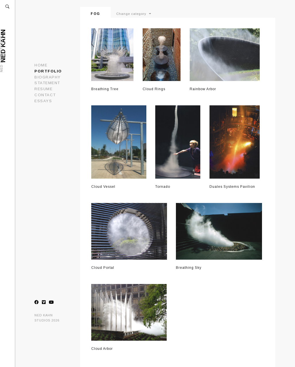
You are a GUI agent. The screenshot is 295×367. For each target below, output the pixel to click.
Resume (43, 89)
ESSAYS (43, 101)
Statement (47, 83)
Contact (45, 95)
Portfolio (48, 71)
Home (40, 65)
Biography (47, 77)
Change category (131, 13)
